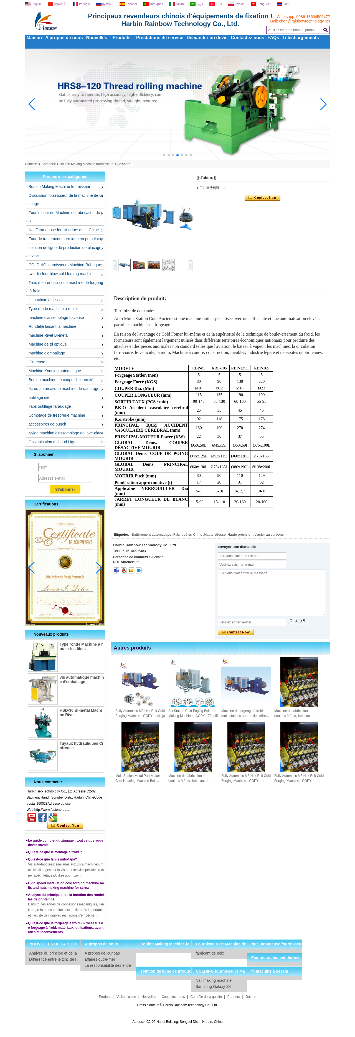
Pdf (136, 562)
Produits (122, 37)
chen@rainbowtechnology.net (304, 21)
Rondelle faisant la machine (52, 326)
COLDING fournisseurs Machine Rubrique (65, 265)
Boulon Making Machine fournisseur (86, 164)
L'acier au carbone (269, 535)
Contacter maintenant (65, 825)
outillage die (39, 397)
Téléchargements (300, 37)
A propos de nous (64, 37)
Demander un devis (207, 37)
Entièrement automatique (151, 535)
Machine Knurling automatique (55, 371)
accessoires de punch (47, 424)
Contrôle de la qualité (206, 997)
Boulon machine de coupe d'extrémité (61, 379)
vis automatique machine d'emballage (82, 679)
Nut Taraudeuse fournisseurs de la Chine (64, 230)
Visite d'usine (126, 997)
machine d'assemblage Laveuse (56, 317)
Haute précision (239, 535)
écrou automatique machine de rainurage (64, 388)
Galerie (250, 997)
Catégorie (49, 164)
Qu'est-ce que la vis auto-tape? (52, 861)
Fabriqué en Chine (187, 535)
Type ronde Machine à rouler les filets (81, 646)
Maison (34, 37)
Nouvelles (96, 37)
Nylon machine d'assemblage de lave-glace (66, 433)
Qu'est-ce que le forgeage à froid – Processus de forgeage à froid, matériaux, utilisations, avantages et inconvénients (65, 929)
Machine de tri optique (48, 344)
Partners (233, 997)
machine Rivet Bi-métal (49, 335)
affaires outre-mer (100, 959)
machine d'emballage (47, 353)
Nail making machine (214, 980)
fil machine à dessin (46, 300)
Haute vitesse (214, 535)
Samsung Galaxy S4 (213, 986)
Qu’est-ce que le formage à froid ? (55, 854)
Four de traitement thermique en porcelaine (66, 238)
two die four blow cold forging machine (62, 273)
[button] (164, 155)
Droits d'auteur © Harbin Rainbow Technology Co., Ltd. (177, 1005)
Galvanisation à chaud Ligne (53, 442)
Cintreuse (37, 362)
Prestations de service (159, 37)
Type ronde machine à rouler (53, 308)
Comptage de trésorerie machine (57, 415)
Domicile (31, 164)
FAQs (273, 37)
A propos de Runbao (102, 953)
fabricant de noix (210, 953)
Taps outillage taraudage (50, 406)
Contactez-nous (247, 37)
